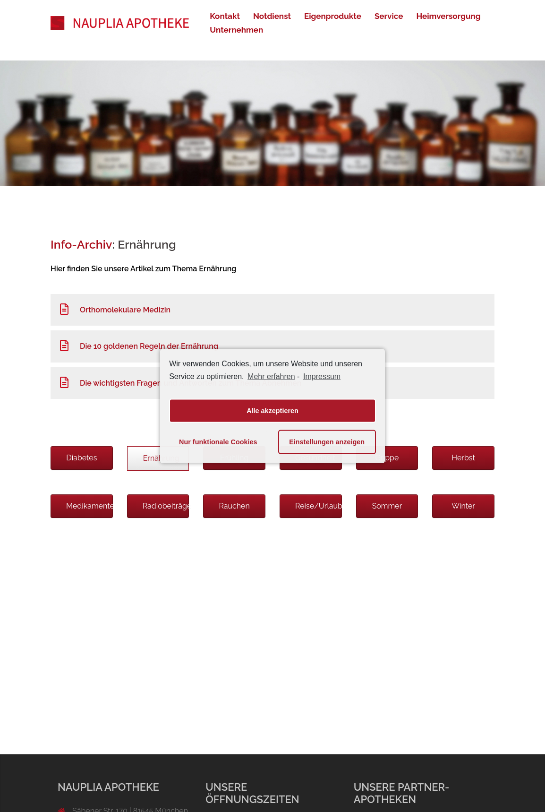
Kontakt (225, 16)
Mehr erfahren (271, 376)
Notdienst (272, 16)
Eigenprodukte (332, 16)
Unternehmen (236, 30)
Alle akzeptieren (272, 411)
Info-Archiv (81, 244)
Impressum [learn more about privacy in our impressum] (322, 376)
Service (389, 16)
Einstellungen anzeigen (327, 442)
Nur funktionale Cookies (218, 442)
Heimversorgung (448, 16)
